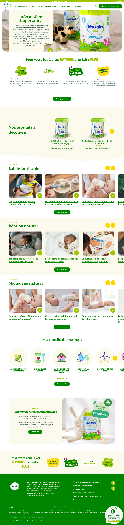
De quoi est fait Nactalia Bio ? (84, 489)
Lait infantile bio (50, 6)
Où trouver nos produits (110, 6)
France (120, 1)
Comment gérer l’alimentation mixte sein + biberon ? (98, 199)
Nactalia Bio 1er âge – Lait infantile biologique (61, 138)
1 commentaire (68, 144)
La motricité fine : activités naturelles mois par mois (96, 256)
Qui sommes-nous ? (81, 485)
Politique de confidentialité (15, 516)
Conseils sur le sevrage (40, 366)
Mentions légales (27, 516)
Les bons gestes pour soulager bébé (18, 366)
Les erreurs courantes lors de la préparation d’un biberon (61, 199)
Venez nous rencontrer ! (82, 496)
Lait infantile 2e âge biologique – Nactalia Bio (97, 138)
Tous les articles (62, 208)
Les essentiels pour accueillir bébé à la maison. (61, 366)
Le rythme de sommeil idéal (105, 366)
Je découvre (35, 427)
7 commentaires (104, 144)
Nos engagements (62, 95)
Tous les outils (62, 380)
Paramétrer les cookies (37, 516)
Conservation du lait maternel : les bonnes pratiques (61, 313)
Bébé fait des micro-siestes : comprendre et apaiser (23, 256)
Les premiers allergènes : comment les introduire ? (22, 199)
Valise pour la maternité (83, 366)
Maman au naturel (20, 6)
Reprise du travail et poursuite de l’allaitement (97, 313)
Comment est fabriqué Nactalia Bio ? (88, 492)
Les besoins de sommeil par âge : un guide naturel (61, 256)
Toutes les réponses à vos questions (87, 478)
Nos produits (78, 6)
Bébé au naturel (36, 6)
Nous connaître (65, 6)
